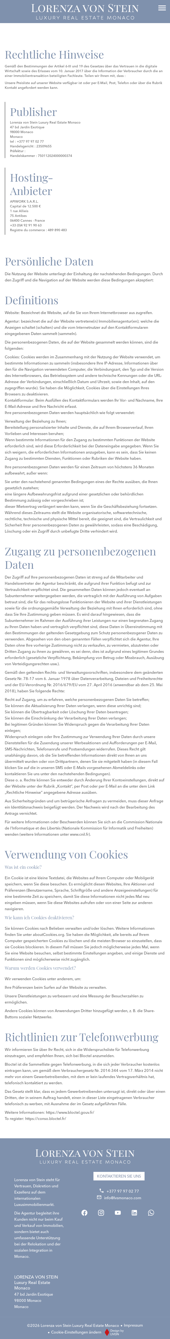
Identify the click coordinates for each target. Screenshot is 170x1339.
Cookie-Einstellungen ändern (76, 1332)
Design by (113, 1332)
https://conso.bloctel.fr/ (45, 1118)
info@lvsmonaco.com (122, 1197)
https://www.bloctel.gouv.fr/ (70, 1112)
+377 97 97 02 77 (123, 1191)
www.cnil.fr (79, 834)
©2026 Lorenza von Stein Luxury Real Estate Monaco (73, 1325)
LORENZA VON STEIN (36, 1282)
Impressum (133, 1325)
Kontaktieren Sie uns (119, 1176)
